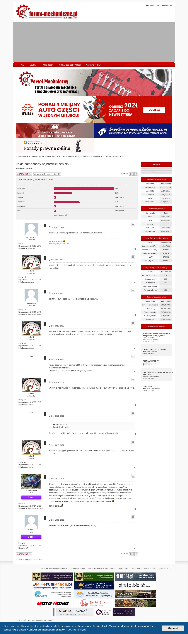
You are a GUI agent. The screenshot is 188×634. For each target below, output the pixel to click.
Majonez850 (31, 303)
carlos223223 (31, 237)
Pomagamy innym (150, 290)
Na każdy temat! (150, 316)
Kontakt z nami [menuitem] (123, 568)
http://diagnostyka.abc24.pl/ (59, 244)
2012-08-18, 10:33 (56, 260)
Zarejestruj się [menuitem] (152, 5)
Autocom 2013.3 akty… (150, 250)
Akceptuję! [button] (173, 628)
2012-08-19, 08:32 (56, 416)
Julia (150, 220)
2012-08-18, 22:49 (56, 359)
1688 (162, 187)
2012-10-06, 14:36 (56, 520)
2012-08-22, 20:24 (56, 479)
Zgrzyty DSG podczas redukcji (154, 349)
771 (162, 191)
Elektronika (150, 319)
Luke (150, 217)
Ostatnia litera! (150, 283)
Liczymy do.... (150, 261)
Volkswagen (154, 351)
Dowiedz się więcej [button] (77, 630)
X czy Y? (150, 257)
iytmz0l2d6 (150, 228)
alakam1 (31, 530)
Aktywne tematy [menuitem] (93, 65)
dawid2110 (150, 191)
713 (162, 195)
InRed (150, 198)
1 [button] (133, 174)
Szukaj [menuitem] (33, 65)
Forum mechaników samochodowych (40, 620)
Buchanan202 (150, 231)
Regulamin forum (157, 363)
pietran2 (146, 376)
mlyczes (150, 224)
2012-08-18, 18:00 (56, 326)
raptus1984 (29, 169)
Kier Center (147, 339)
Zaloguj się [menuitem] (167, 5)
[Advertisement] (94, 42)
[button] (130, 174)
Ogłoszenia (155, 339)
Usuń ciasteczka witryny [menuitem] (140, 568)
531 (162, 198)
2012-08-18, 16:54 (56, 293)
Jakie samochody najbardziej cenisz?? (43, 164)
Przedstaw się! (150, 309)
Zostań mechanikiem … (150, 253)
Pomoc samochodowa (150, 305)
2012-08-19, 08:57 (56, 445)
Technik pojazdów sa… (150, 286)
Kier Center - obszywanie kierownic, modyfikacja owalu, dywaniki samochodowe (156, 336)
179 (24, 310)
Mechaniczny (150, 187)
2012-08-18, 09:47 (56, 227)
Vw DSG (146, 351)
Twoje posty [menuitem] (47, 65)
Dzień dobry (147, 386)
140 (24, 277)
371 (24, 244)
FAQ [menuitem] (22, 65)
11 (24, 543)
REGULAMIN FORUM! (151, 361)
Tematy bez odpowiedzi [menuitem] (69, 65)
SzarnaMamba (31, 490)
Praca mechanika (150, 312)
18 (24, 504)
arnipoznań (150, 195)
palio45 (31, 271)
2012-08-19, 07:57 (56, 382)
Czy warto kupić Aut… (150, 246)
